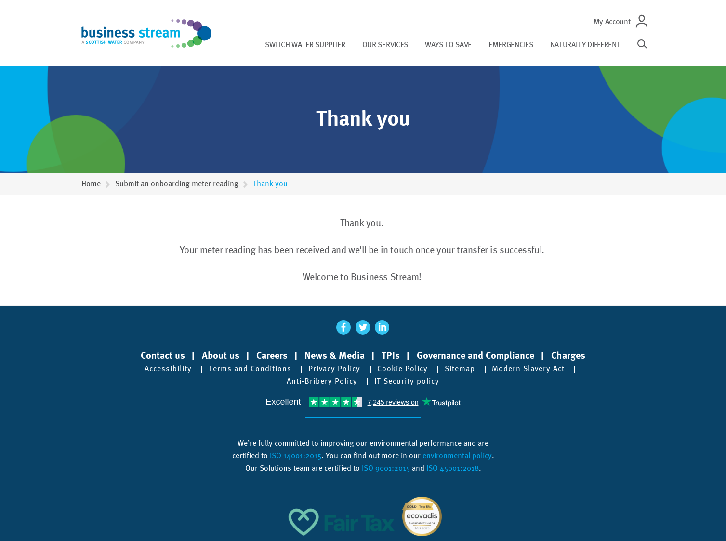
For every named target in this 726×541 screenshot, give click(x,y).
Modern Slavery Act (528, 369)
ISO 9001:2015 (386, 468)
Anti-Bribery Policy (322, 381)
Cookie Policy (402, 369)
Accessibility (168, 369)
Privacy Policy (334, 369)
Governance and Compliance (475, 355)
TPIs (391, 355)
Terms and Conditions (250, 369)
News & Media (334, 355)
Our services (385, 44)
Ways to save (448, 44)
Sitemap (460, 369)
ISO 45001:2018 (452, 468)
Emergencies (510, 44)
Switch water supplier (305, 44)
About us (220, 355)
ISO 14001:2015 (295, 455)
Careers (272, 355)
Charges (568, 355)
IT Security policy (406, 381)
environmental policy (457, 455)
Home (91, 183)
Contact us (163, 355)
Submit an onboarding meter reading (176, 183)
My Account (612, 21)
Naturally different (585, 44)
